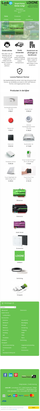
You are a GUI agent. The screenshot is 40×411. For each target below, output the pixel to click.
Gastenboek (29, 19)
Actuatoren (24, 320)
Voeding (5, 333)
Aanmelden (17, 19)
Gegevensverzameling (27, 345)
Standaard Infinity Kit (9, 353)
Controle (24, 348)
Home (6, 16)
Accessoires (5, 318)
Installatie (5, 338)
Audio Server (5, 313)
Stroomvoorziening (8, 345)
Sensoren (5, 330)
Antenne (5, 320)
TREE (22, 335)
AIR (4, 335)
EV (3, 350)
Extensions (23, 310)
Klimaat (23, 325)
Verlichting (23, 340)
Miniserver (5, 310)
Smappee (4, 343)
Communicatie (7, 348)
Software (4, 340)
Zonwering (24, 328)
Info (29, 16)
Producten (17, 16)
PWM (22, 333)
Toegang (23, 330)
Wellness (5, 328)
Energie (5, 325)
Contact (6, 19)
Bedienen (5, 323)
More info (15, 409)
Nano (23, 338)
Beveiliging (24, 323)
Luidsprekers (6, 315)
